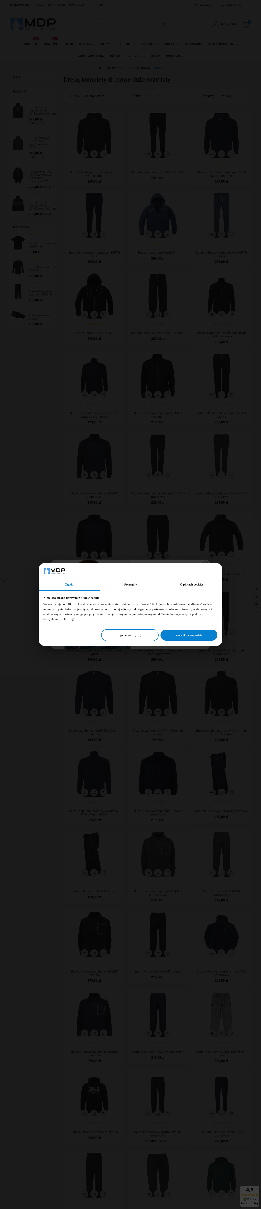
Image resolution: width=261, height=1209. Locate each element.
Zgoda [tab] (69, 584)
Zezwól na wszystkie (189, 635)
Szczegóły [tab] (130, 584)
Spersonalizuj (130, 635)
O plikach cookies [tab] (191, 584)
